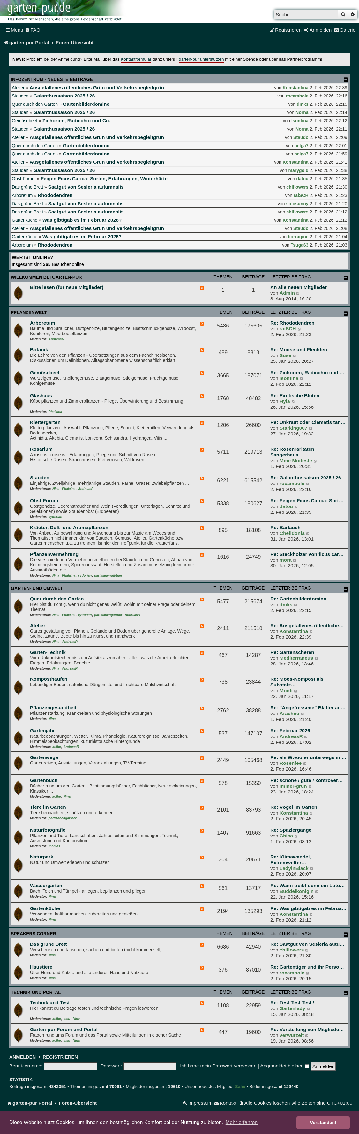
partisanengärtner (108, 575)
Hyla (285, 401)
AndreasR (56, 339)
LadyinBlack (294, 868)
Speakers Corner (33, 933)
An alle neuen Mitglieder (298, 287)
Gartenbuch (43, 780)
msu (67, 1019)
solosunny (297, 203)
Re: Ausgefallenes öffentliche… (307, 625)
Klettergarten (45, 422)
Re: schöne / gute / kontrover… (306, 780)
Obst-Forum (24, 178)
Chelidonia (292, 533)
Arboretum (22, 195)
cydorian (55, 517)
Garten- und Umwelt (37, 588)
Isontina (300, 120)
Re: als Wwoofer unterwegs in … (308, 757)
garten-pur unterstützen (201, 59)
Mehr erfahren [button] (242, 1122)
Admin (287, 293)
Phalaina (55, 411)
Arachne (289, 713)
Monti (286, 690)
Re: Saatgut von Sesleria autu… (307, 944)
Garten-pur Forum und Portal (64, 1029)
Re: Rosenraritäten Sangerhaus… (292, 451)
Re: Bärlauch (285, 527)
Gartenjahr (42, 730)
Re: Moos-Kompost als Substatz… (297, 681)
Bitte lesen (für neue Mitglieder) (66, 287)
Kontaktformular (136, 59)
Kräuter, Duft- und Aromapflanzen (69, 527)
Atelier (18, 87)
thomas (54, 846)
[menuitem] (33, 30)
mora (286, 560)
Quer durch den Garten (35, 104)
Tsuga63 (300, 245)
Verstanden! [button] (323, 1122)
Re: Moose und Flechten (298, 349)
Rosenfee (291, 763)
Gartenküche (24, 220)
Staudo (300, 137)
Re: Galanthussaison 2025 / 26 (305, 477)
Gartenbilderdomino (86, 104)
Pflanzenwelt (29, 312)
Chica (286, 835)
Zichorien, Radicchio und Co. (76, 120)
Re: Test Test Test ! (292, 1002)
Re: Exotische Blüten (294, 395)
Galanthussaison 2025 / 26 (64, 95)
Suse (285, 355)
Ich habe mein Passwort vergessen (218, 1065)
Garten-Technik (48, 652)
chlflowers (297, 187)
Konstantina (296, 87)
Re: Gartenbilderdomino (298, 598)
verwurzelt (292, 1035)
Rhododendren (55, 195)
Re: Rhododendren (292, 323)
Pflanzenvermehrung (54, 554)
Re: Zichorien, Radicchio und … (307, 372)
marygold (298, 170)
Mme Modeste (296, 460)
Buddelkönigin (297, 891)
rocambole (297, 95)
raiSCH (301, 195)
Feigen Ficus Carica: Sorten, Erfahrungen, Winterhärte (104, 178)
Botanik (39, 349)
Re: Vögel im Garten (293, 807)
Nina (55, 489)
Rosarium (41, 449)
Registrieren (60, 1056)
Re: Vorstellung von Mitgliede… (307, 1029)
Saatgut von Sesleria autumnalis (86, 187)
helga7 (301, 145)
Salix (240, 1086)
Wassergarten (46, 885)
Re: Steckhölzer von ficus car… (307, 554)
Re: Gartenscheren (292, 652)
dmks (303, 104)
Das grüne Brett (27, 187)
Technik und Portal (36, 992)
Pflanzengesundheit (53, 707)
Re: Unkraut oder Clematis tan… (308, 422)
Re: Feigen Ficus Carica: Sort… (307, 500)
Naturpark (41, 856)
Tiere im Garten (48, 807)
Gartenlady (292, 1008)
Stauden (20, 95)
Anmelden (22, 1056)
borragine (298, 236)
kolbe (56, 747)
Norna (301, 112)
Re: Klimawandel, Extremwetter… (290, 859)
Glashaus (41, 395)
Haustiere (41, 967)
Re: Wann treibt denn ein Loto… (307, 885)
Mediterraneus (296, 658)
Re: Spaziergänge (290, 830)
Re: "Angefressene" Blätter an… (308, 707)
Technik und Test (50, 1002)
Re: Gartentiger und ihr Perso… (307, 967)
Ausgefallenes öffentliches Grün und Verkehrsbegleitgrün (96, 87)
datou (302, 178)
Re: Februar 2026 (290, 730)
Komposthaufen (48, 679)
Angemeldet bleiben (284, 1065)
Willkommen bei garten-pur (46, 277)
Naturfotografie (47, 830)
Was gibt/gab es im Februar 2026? (82, 220)
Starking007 (293, 428)
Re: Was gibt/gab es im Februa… (308, 908)
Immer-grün (293, 786)
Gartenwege (44, 757)
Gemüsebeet (24, 120)
